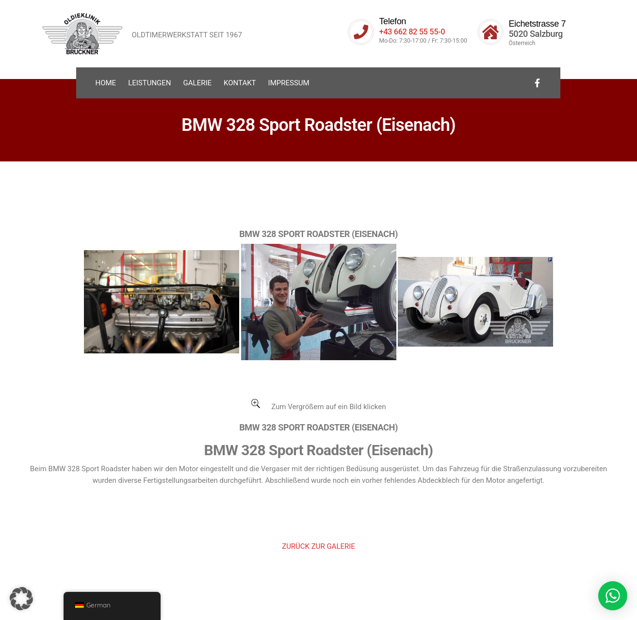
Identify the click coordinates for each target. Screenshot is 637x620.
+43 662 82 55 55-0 (415, 31)
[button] (21, 598)
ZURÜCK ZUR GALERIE (318, 546)
